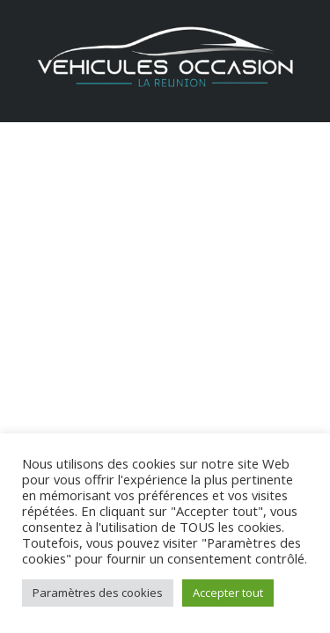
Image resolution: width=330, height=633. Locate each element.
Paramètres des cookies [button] (98, 592)
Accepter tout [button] (228, 592)
